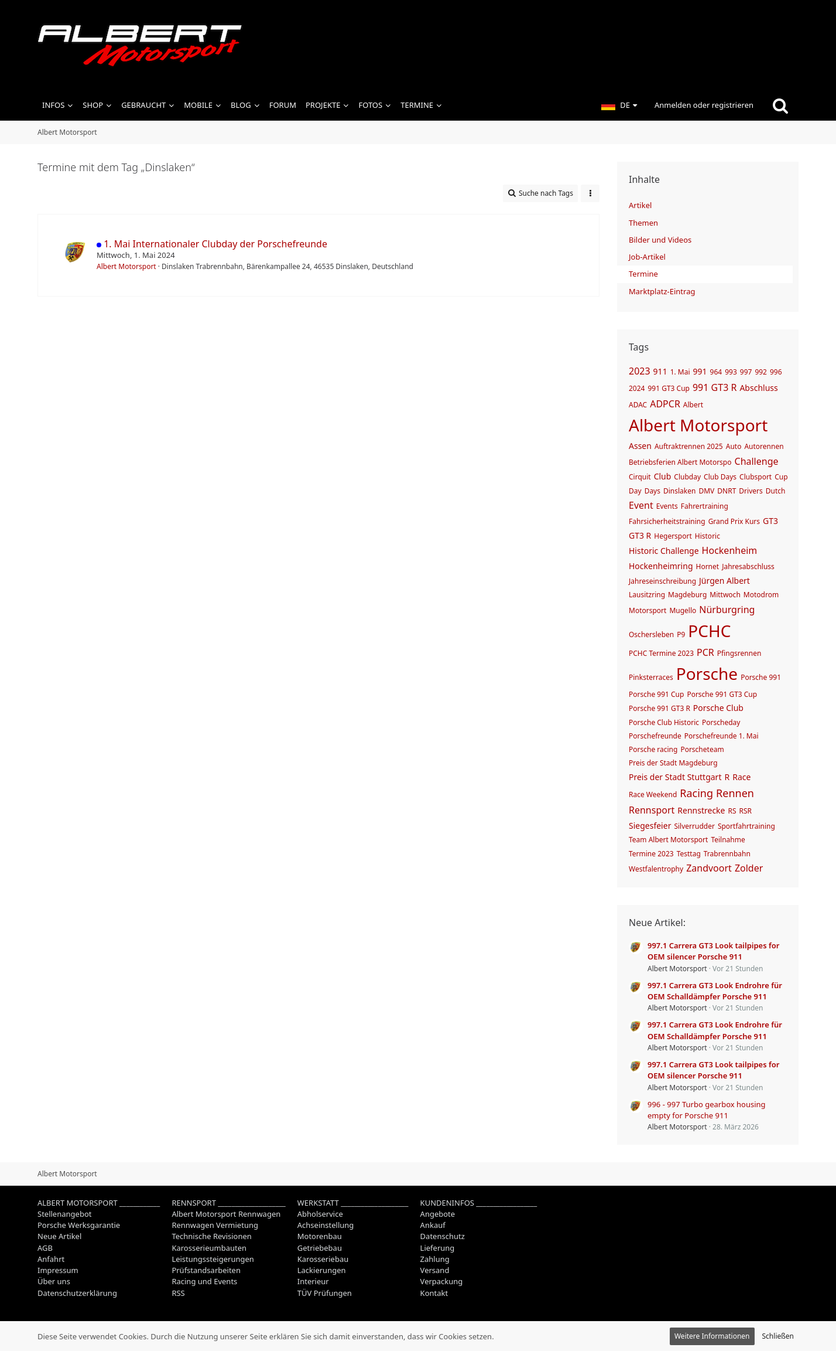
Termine (643, 273)
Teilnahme (728, 840)
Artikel (640, 205)
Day (635, 491)
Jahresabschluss (748, 566)
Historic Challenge (664, 550)
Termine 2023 (651, 854)
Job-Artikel (647, 256)
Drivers (750, 491)
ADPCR (665, 403)
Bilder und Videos (660, 239)
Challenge (757, 461)
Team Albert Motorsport (668, 840)
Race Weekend (653, 794)
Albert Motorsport (126, 266)
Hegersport (672, 536)
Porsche (707, 673)
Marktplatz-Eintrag (662, 291)
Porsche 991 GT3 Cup (722, 694)
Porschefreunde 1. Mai (721, 736)
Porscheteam (702, 749)
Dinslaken (679, 491)
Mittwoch (725, 595)
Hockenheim (730, 550)
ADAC (638, 405)
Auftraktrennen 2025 (689, 446)
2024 (637, 388)
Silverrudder (694, 826)
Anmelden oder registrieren (704, 105)
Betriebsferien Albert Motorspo (680, 462)
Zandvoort (709, 868)
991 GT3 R (714, 387)
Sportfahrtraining (746, 826)
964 (716, 372)
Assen (640, 445)
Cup (781, 477)
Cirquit (640, 477)
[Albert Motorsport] (418, 45)
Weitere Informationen (712, 1336)
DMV (706, 491)
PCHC (709, 631)
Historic (707, 536)
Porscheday (721, 722)
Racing (696, 793)
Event (641, 505)
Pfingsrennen (739, 653)
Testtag (689, 854)
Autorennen (763, 446)
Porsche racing (653, 749)
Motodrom (761, 595)
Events (667, 506)
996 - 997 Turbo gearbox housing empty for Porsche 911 (706, 1110)
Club (662, 476)
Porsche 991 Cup (656, 694)
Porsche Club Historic (664, 722)
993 (731, 372)
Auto (734, 446)
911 (660, 371)
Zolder (749, 868)
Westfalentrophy (656, 869)
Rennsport (651, 810)
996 (776, 372)
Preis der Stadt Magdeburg (673, 763)
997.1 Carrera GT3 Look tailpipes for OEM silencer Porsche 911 (713, 951)
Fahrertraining (704, 506)
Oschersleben (651, 634)
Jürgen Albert (724, 580)
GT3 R (640, 535)
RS (732, 811)
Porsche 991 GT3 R (659, 708)
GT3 (770, 520)
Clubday (687, 477)
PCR (705, 652)
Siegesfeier (650, 825)
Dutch (776, 491)
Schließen (778, 1336)
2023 (639, 371)
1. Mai (680, 372)
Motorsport (647, 610)
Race (741, 776)
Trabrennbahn (727, 854)
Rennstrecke (701, 810)
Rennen (735, 793)
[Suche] (780, 105)
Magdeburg (687, 595)
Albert (693, 405)
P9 (681, 634)
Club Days (720, 477)
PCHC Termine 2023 (661, 653)
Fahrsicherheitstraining (667, 521)
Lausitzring (647, 595)
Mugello (682, 610)
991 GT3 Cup (668, 388)
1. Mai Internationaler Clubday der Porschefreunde (215, 243)
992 (761, 372)
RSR (745, 811)
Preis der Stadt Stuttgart (675, 776)
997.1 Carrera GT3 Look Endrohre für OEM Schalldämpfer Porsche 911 (714, 991)
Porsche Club (718, 707)
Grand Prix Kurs (734, 521)
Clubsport (755, 477)
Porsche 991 (761, 677)
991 (700, 371)
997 (746, 372)
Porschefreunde (655, 736)
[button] (619, 105)
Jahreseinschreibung (662, 581)
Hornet (707, 566)
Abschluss (758, 387)
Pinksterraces (651, 677)
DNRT (726, 491)
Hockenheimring (661, 565)
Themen (643, 222)
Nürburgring (727, 609)
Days (652, 491)
